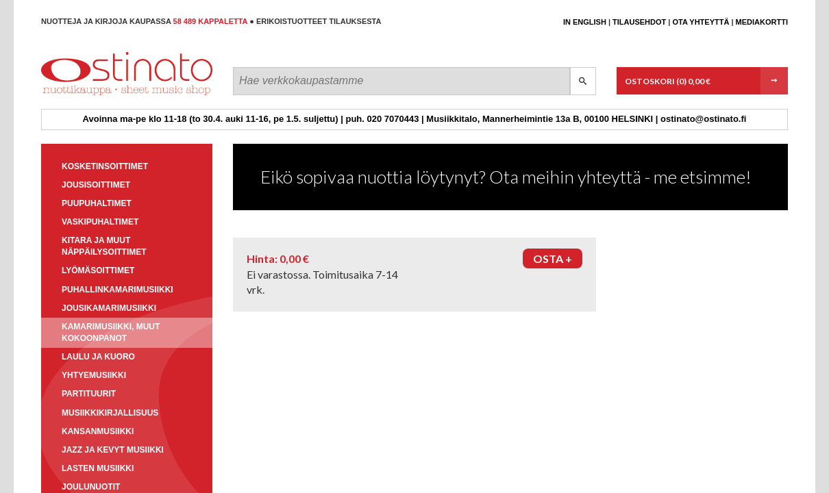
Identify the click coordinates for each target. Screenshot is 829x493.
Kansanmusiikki (98, 431)
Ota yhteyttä (700, 22)
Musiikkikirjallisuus (110, 413)
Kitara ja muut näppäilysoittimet (104, 246)
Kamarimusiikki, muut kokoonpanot (111, 332)
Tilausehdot (639, 22)
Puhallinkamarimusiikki (117, 289)
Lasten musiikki (98, 468)
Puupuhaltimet (97, 203)
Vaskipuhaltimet (100, 222)
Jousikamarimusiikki (109, 308)
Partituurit (89, 394)
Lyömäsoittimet (98, 270)
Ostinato (103, 94)
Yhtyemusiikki (94, 375)
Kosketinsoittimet (105, 166)
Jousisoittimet (96, 185)
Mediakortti (762, 22)
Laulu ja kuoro (98, 357)
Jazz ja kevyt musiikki (113, 450)
